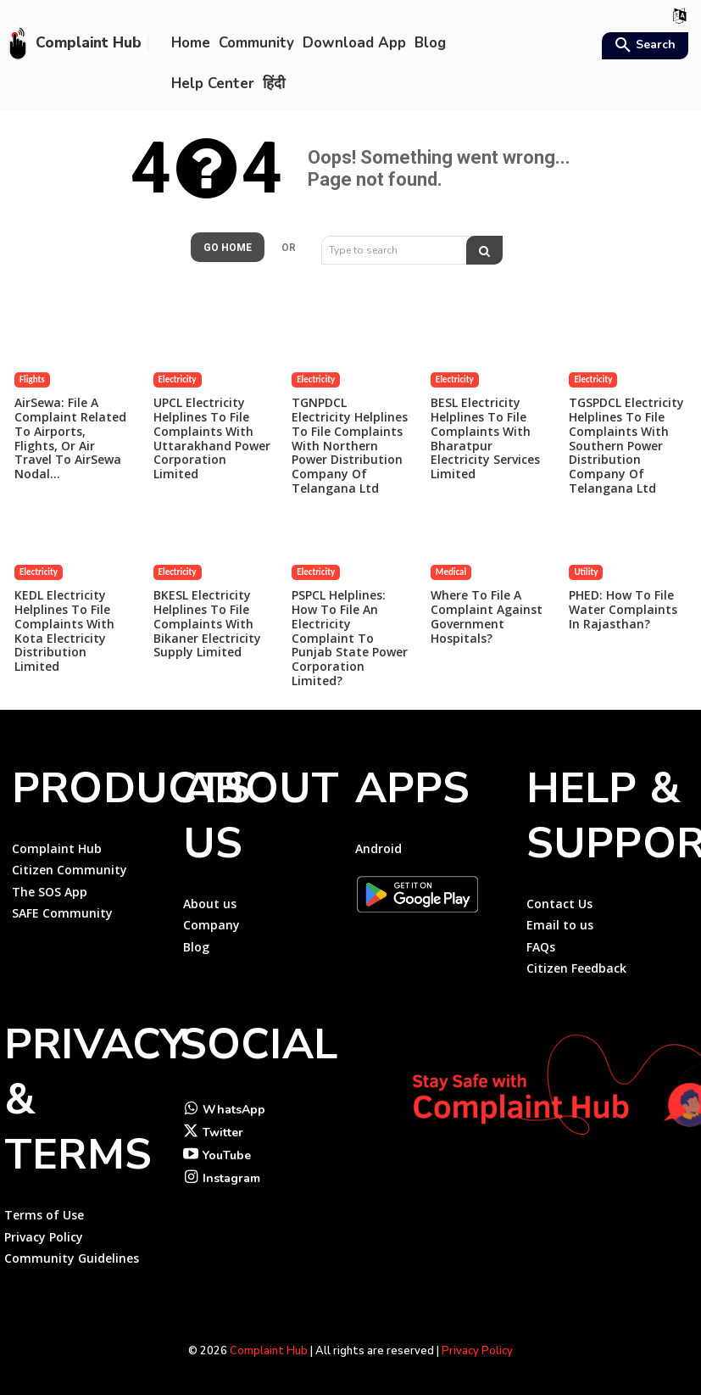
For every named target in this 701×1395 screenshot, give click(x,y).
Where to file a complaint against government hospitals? (486, 616)
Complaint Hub (269, 1351)
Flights (32, 379)
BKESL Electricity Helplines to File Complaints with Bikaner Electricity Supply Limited (207, 623)
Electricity (178, 379)
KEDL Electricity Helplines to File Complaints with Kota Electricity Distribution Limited (64, 630)
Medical (451, 572)
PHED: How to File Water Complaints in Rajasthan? (623, 609)
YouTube (227, 1155)
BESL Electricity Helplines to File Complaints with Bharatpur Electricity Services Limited (485, 438)
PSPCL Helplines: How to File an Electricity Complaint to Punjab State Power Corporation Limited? (350, 638)
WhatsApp (234, 1109)
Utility (586, 572)
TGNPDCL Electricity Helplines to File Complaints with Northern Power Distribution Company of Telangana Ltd (350, 445)
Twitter (223, 1132)
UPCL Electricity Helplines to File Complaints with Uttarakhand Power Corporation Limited (211, 438)
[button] (643, 46)
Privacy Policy (477, 1351)
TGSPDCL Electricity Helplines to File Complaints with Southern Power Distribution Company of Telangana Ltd (626, 445)
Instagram (231, 1178)
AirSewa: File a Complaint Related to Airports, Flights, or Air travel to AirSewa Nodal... (70, 438)
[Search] (484, 250)
